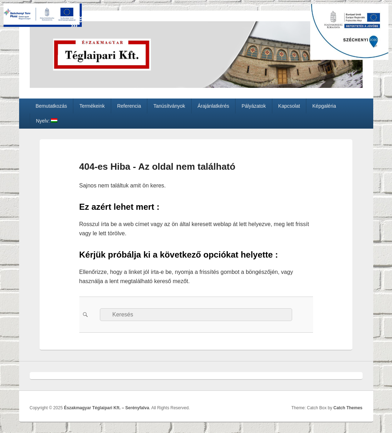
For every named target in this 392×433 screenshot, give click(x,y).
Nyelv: (46, 121)
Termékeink (92, 106)
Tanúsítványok (169, 106)
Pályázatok (254, 106)
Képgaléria (324, 106)
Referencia (129, 106)
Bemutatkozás (51, 106)
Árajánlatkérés (213, 106)
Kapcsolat (289, 106)
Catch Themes (347, 407)
